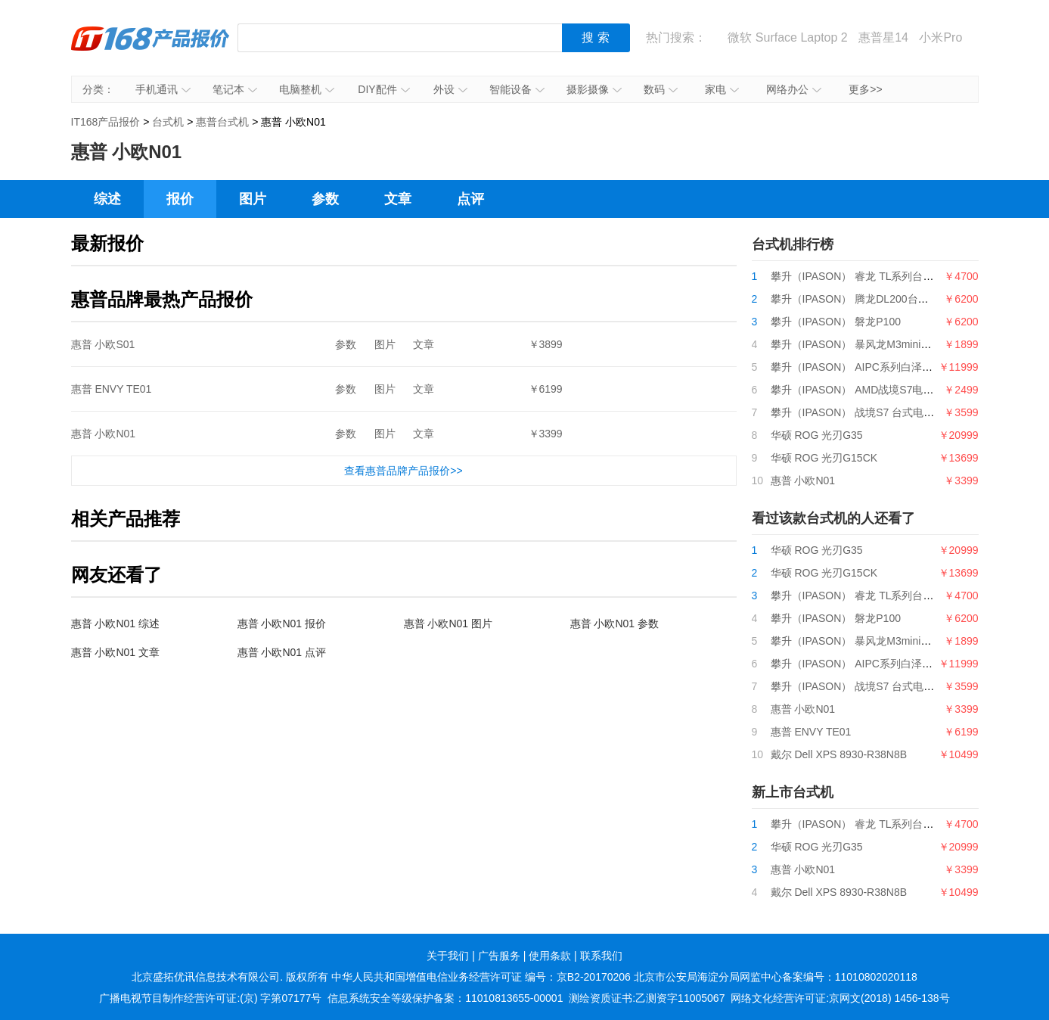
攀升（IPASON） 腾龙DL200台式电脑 (860, 299)
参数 (325, 199)
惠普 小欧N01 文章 (115, 652)
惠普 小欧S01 (103, 344)
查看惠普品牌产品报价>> (403, 471)
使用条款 (550, 956)
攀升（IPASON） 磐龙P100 (836, 322)
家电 (722, 89)
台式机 (168, 122)
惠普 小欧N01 (103, 434)
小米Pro (940, 37)
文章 (397, 199)
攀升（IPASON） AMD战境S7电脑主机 (863, 390)
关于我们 (448, 956)
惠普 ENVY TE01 (111, 389)
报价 (180, 199)
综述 (107, 199)
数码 (661, 89)
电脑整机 (306, 89)
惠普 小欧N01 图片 (448, 623)
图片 (252, 199)
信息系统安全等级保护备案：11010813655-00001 (445, 998)
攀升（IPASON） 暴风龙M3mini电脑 (856, 344)
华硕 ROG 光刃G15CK (824, 458)
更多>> (865, 89)
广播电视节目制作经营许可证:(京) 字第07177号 (210, 998)
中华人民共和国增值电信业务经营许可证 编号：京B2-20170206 (481, 977)
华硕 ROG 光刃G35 (817, 435)
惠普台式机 (222, 122)
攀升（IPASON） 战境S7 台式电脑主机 (863, 412)
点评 (470, 199)
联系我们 (601, 956)
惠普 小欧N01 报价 (281, 623)
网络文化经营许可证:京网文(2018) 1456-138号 (840, 998)
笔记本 (235, 89)
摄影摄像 (594, 89)
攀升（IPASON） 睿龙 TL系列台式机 (858, 276)
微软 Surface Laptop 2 (787, 37)
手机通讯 (163, 89)
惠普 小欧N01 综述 (115, 623)
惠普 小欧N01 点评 (281, 652)
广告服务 (499, 956)
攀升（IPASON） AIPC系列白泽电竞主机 (867, 367)
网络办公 (793, 89)
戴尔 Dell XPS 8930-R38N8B (839, 754)
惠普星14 (883, 37)
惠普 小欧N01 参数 (614, 623)
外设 (450, 89)
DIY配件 (383, 89)
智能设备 (517, 89)
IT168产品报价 (150, 49)
